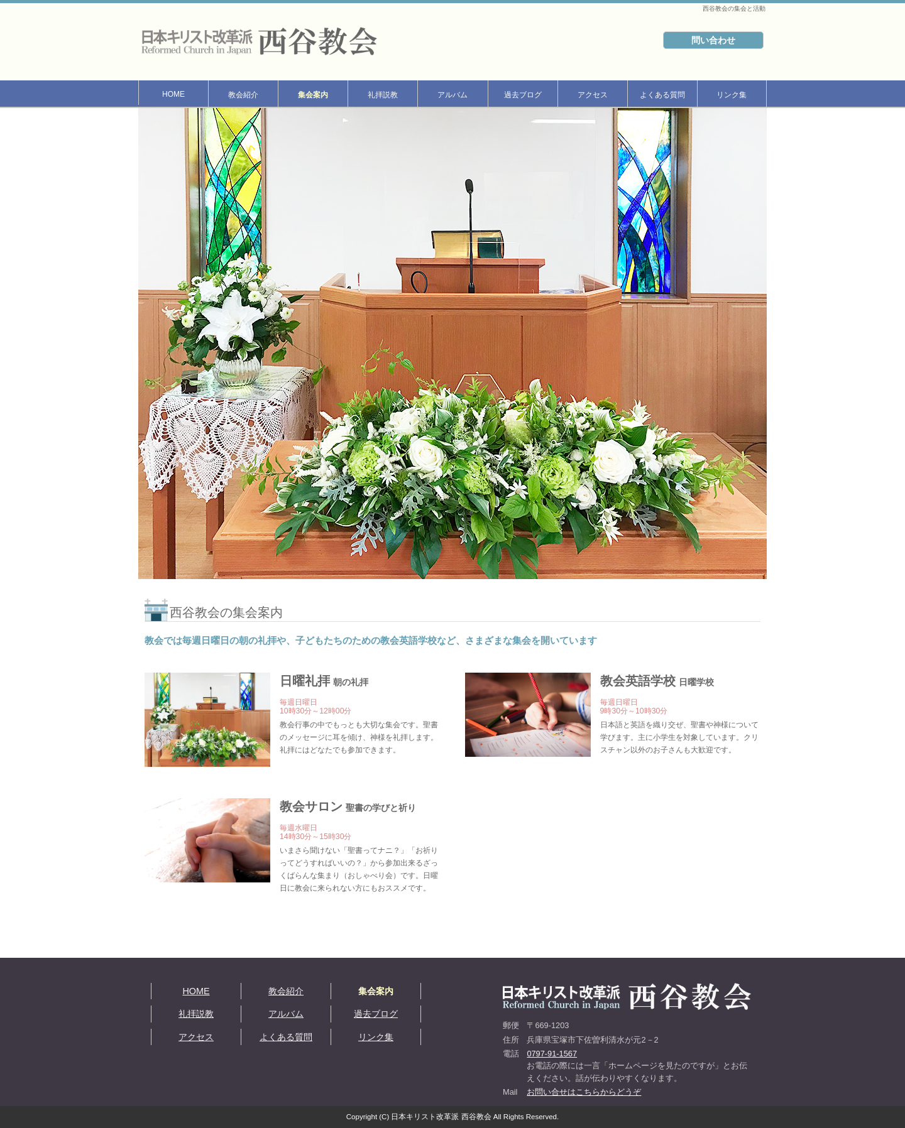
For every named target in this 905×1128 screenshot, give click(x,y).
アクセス (593, 94)
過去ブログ (523, 94)
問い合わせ (713, 40)
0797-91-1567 (552, 1053)
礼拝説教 (383, 94)
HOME (173, 94)
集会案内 (313, 94)
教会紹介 (243, 94)
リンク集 (731, 94)
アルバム (452, 94)
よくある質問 (662, 94)
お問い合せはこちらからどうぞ (584, 1092)
